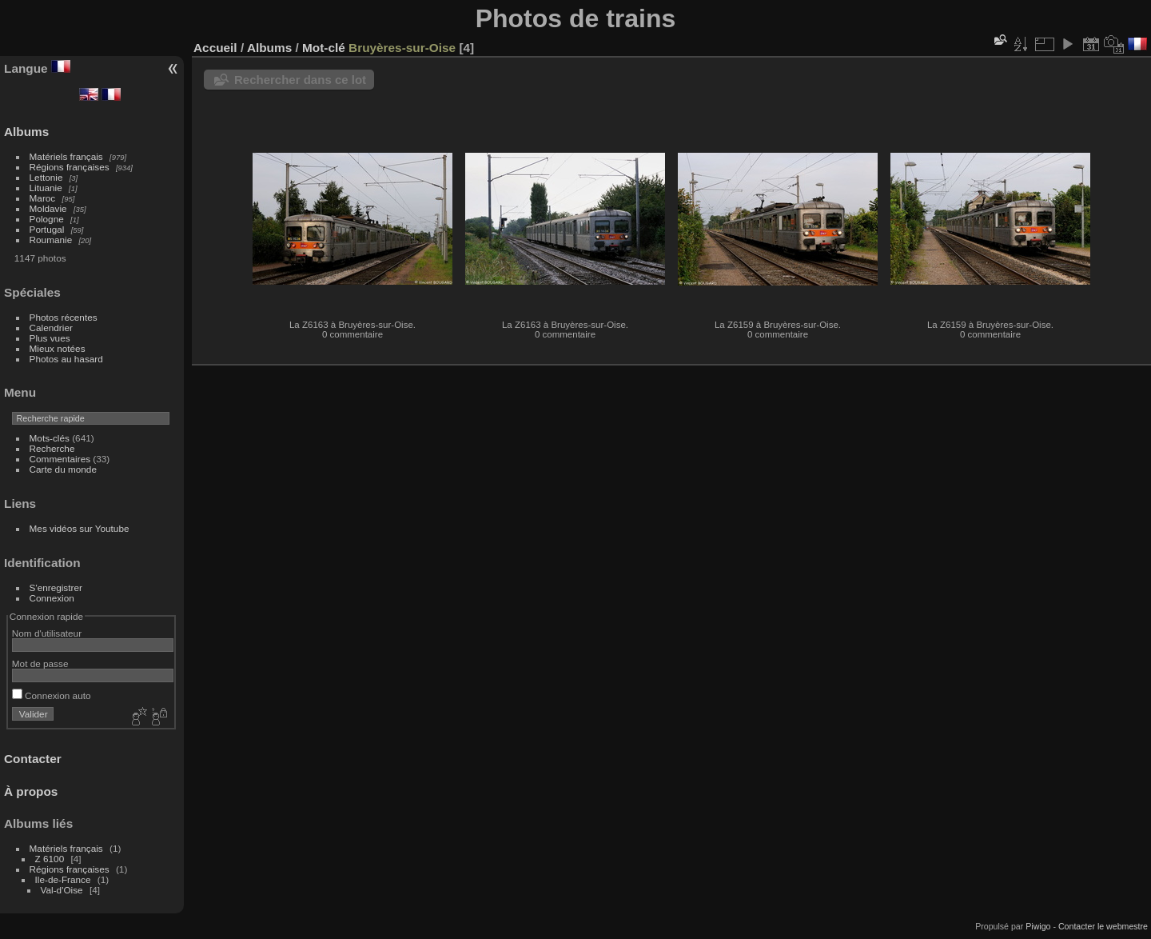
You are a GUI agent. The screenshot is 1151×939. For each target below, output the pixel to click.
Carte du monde (63, 469)
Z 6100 (50, 858)
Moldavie (48, 208)
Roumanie (51, 239)
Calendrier (51, 327)
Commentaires (60, 459)
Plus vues (50, 338)
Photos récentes (64, 317)
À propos (31, 791)
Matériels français (66, 156)
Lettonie (46, 177)
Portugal (47, 229)
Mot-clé (323, 47)
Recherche (52, 448)
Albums (26, 131)
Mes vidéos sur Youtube (79, 528)
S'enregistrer (56, 587)
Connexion (52, 598)
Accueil (215, 47)
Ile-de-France (63, 879)
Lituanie (46, 187)
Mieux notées (58, 348)
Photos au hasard (66, 359)
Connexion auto (51, 695)
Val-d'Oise (62, 890)
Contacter (33, 758)
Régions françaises (70, 167)
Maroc (43, 198)
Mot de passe (40, 663)
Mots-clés (50, 438)
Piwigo (1038, 926)
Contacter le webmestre (1103, 926)
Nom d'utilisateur (47, 633)
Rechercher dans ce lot (300, 79)
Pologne (47, 219)
